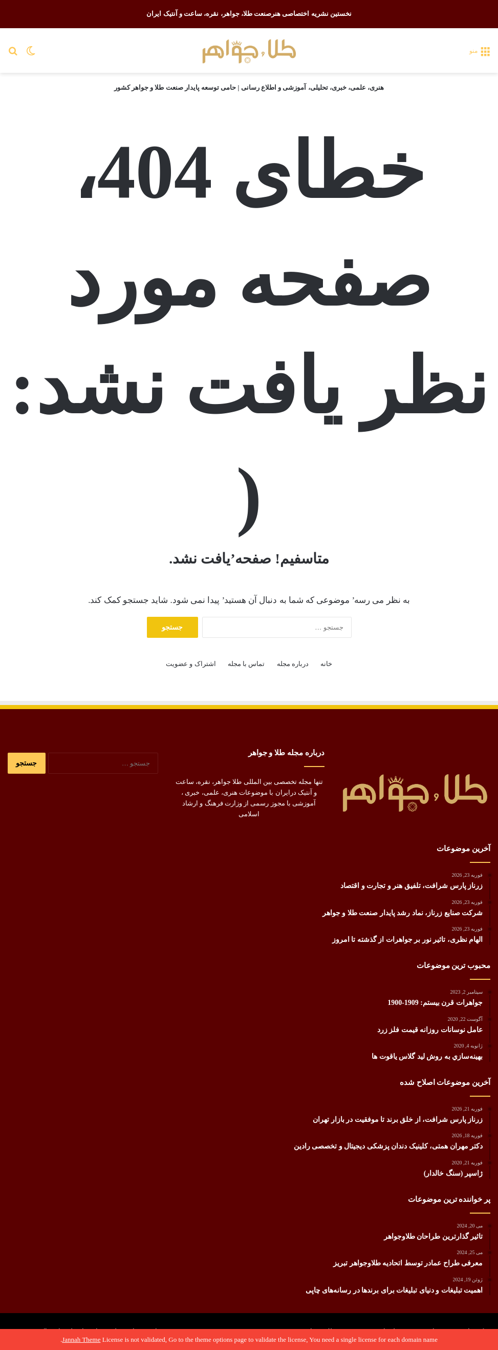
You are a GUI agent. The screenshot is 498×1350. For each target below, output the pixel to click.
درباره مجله (293, 664)
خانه (326, 664)
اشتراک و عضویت (191, 664)
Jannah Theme (81, 1339)
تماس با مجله (246, 664)
